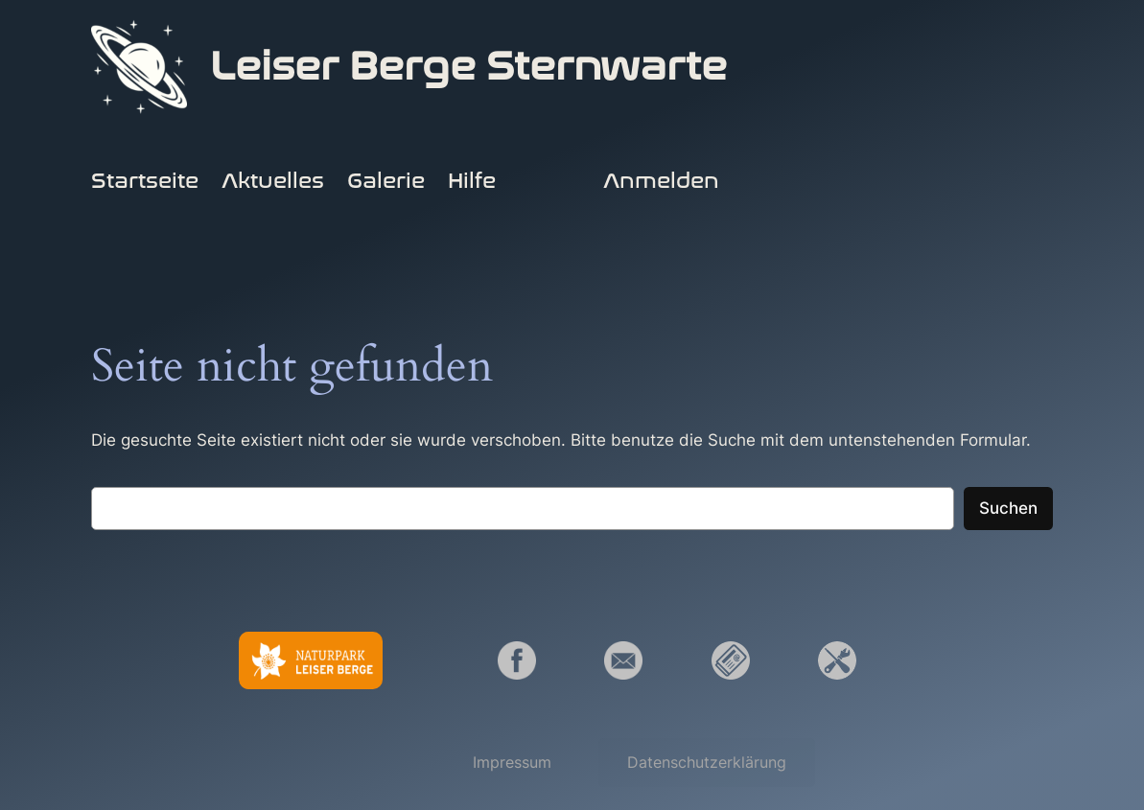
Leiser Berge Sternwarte (468, 66)
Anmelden (661, 181)
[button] (512, 762)
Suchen (1008, 508)
